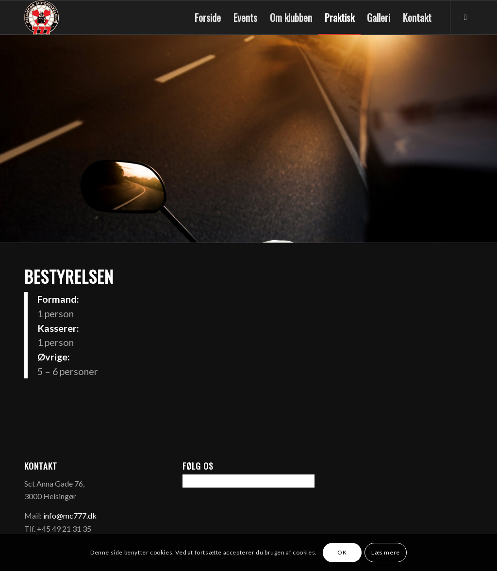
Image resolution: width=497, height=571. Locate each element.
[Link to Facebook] (465, 17)
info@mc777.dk (70, 515)
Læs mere (385, 552)
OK (342, 552)
